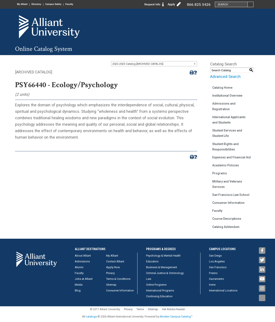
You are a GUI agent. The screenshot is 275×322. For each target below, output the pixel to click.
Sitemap (111, 284)
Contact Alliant (115, 261)
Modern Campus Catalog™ (176, 316)
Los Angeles (217, 261)
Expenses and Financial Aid (231, 157)
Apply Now (113, 267)
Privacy (110, 273)
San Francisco (218, 267)
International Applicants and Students (229, 119)
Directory (41, 4)
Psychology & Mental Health (163, 255)
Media (78, 284)
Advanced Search (225, 76)
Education (152, 261)
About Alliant (83, 255)
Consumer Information (228, 202)
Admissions (82, 261)
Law (148, 278)
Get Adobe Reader (173, 309)
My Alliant (23, 4)
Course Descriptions (226, 218)
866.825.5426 (199, 4)
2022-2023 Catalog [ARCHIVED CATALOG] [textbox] (137, 63)
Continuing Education (159, 296)
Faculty (80, 4)
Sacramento (216, 278)
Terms (140, 309)
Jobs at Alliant (84, 278)
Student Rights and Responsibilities (225, 146)
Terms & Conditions (118, 278)
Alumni (79, 267)
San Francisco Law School (230, 195)
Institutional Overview (227, 95)
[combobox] (154, 63)
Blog (78, 290)
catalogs (91, 316)
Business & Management (161, 267)
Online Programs (156, 284)
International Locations (223, 290)
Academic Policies (225, 165)
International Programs (160, 290)
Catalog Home (222, 87)
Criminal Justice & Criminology (165, 273)
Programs (219, 173)
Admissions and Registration (223, 106)
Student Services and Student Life (227, 133)
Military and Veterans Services (227, 184)
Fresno (213, 273)
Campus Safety (61, 4)
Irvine (212, 284)
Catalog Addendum (226, 227)
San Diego (215, 255)
